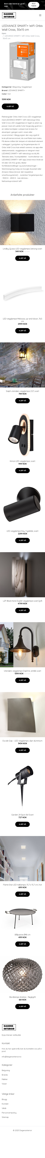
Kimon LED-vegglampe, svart (22, 461)
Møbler (5, 1079)
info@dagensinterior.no (11, 1057)
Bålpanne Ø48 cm (22, 934)
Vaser (4, 1084)
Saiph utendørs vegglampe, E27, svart (22, 391)
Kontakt (5, 1104)
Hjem (4, 33)
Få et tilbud (33, 5)
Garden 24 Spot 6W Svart (22, 815)
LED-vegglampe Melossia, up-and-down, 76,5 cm (22, 320)
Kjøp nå (10, 106)
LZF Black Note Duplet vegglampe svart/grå (22, 601)
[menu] (40, 15)
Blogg (4, 1099)
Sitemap (5, 1117)
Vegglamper (26, 87)
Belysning (17, 87)
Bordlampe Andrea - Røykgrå (22, 997)
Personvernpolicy (9, 1113)
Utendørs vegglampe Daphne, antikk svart (22, 671)
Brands (5, 1075)
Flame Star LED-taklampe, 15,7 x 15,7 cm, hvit (22, 885)
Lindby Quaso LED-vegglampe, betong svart (22, 249)
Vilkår (4, 1108)
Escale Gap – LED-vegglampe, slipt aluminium (22, 741)
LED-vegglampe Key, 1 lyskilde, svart (22, 531)
